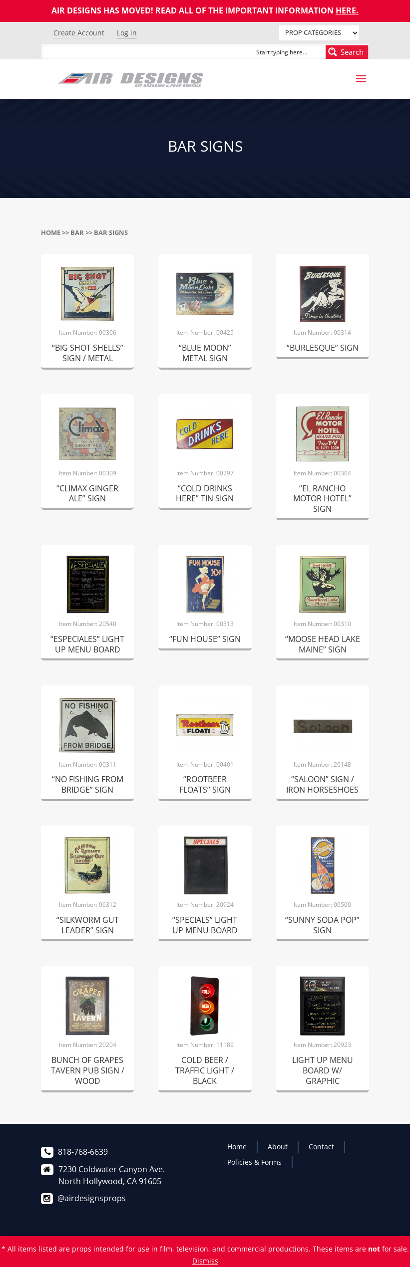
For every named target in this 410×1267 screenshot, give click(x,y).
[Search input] (288, 51)
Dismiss (205, 1261)
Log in (127, 32)
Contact (321, 1146)
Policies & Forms (254, 1162)
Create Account (78, 32)
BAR (77, 232)
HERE (346, 10)
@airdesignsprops (91, 1198)
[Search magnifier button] (347, 52)
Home (50, 232)
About (278, 1146)
